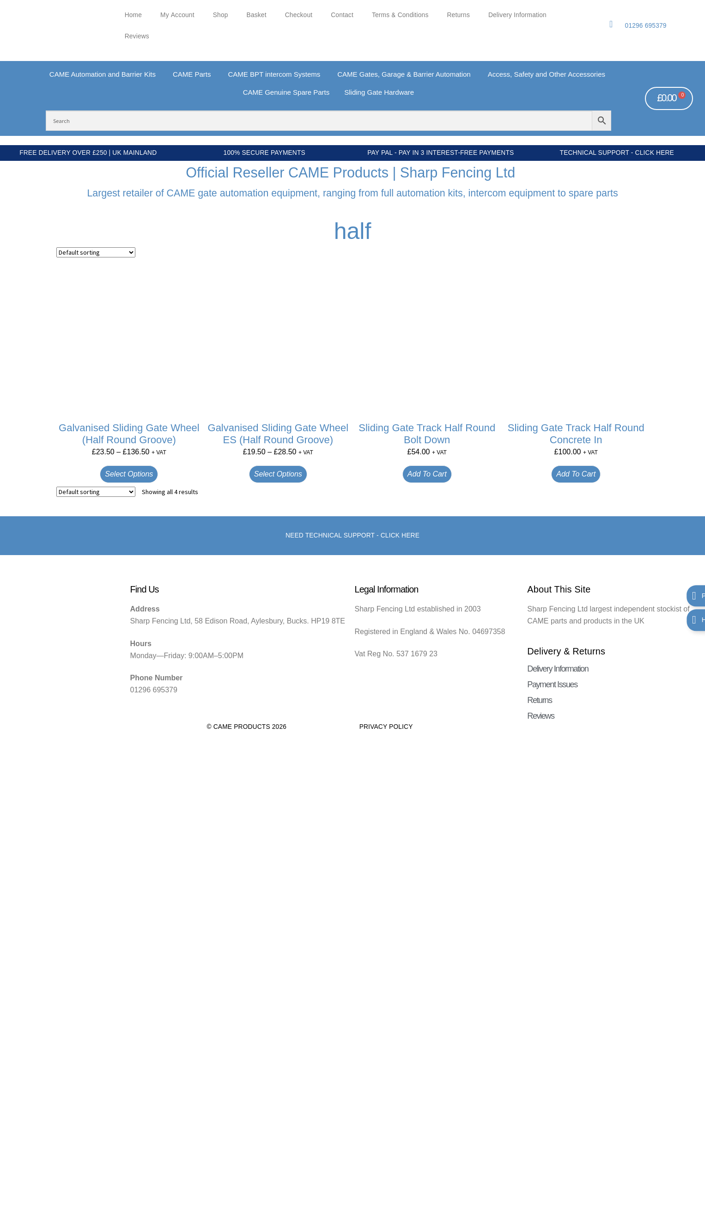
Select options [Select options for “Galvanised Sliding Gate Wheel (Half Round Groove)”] (129, 474)
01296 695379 (646, 25)
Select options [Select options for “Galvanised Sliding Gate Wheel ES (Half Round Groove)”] (278, 474)
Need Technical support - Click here (352, 535)
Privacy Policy (386, 726)
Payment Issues (552, 684)
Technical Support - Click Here (617, 152)
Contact (342, 15)
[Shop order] (95, 252)
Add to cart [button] (427, 474)
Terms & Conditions (400, 15)
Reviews (137, 36)
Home (133, 15)
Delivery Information (517, 15)
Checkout (299, 15)
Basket (257, 15)
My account (177, 15)
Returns (458, 15)
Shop (220, 15)
